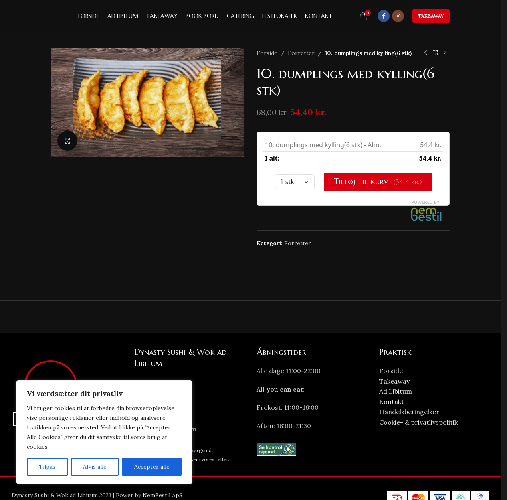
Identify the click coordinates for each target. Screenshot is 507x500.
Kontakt (391, 402)
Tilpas (47, 466)
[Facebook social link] (384, 16)
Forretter (301, 53)
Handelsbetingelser (409, 412)
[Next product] (445, 53)
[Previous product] (425, 53)
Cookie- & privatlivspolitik (418, 422)
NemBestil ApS (162, 495)
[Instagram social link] (398, 16)
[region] (104, 432)
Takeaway (431, 16)
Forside (267, 53)
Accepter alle (152, 466)
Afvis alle (95, 466)
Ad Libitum (395, 391)
